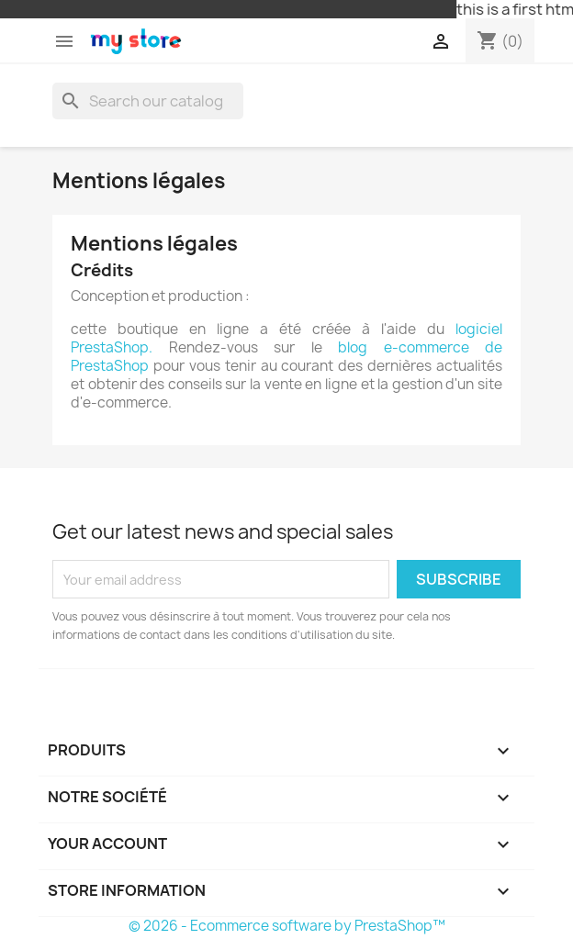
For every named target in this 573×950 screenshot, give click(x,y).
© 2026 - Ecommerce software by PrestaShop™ (287, 925)
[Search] (147, 101)
